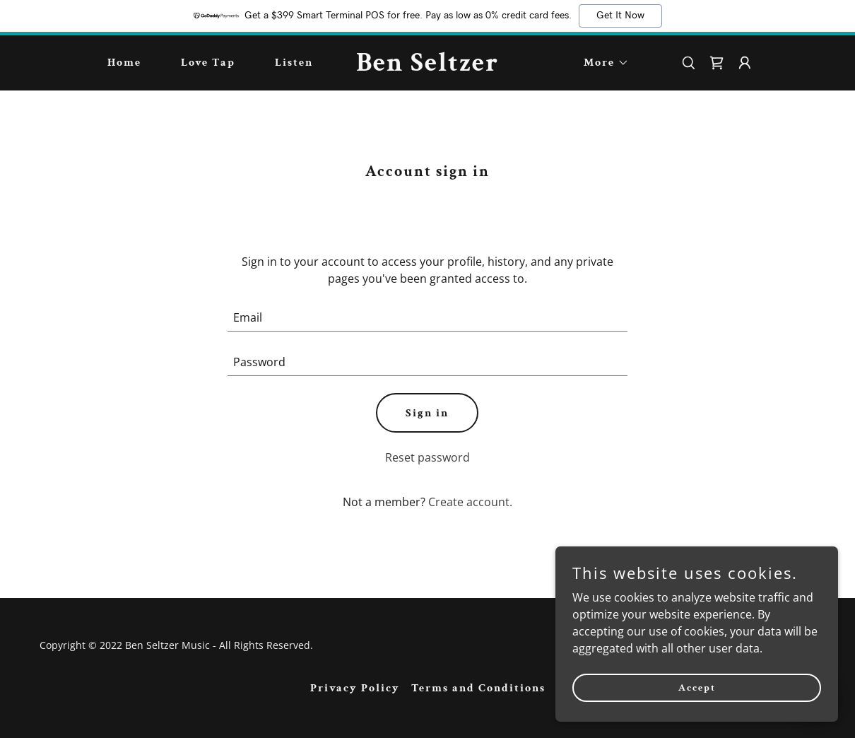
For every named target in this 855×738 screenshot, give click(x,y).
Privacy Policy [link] (355, 688)
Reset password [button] (427, 457)
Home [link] (124, 62)
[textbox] (427, 318)
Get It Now (620, 15)
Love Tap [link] (208, 62)
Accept (697, 687)
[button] (600, 62)
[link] (427, 66)
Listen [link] (294, 62)
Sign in (427, 413)
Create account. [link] (470, 502)
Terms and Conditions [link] (478, 688)
